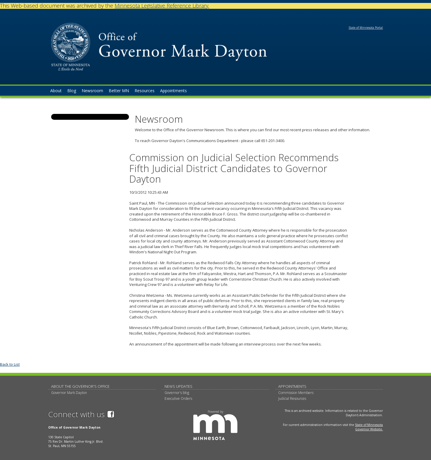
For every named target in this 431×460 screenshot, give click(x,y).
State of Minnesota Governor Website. (369, 427)
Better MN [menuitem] (119, 90)
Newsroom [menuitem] (92, 90)
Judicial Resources (292, 398)
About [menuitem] (56, 90)
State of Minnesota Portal (365, 28)
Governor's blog (177, 392)
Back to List (10, 364)
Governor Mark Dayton (69, 392)
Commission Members (295, 392)
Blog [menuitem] (71, 90)
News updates (178, 386)
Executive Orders (178, 398)
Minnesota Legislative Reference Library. (162, 5)
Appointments (292, 386)
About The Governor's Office (80, 386)
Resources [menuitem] (145, 90)
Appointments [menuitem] (173, 90)
